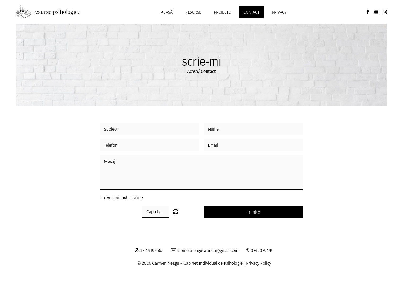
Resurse (193, 12)
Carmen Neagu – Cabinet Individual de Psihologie (197, 263)
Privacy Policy (258, 263)
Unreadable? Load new (175, 211)
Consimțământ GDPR (123, 198)
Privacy (279, 12)
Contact (251, 12)
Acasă (167, 12)
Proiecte (222, 12)
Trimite (253, 212)
